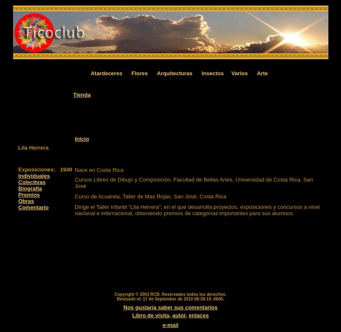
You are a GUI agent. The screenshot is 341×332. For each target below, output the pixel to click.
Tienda (82, 95)
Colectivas (32, 182)
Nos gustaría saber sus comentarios (171, 307)
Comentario (34, 207)
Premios (29, 195)
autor (179, 315)
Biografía (30, 188)
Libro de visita (150, 315)
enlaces (199, 315)
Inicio (82, 139)
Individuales (34, 176)
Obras (26, 201)
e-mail (171, 325)
